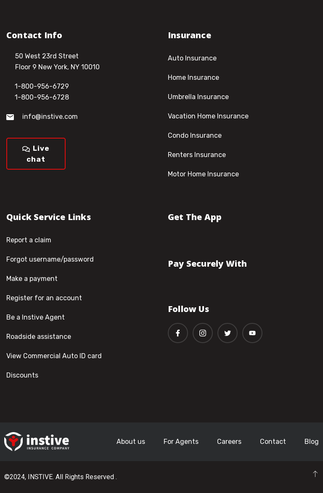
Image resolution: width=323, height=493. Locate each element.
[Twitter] (227, 333)
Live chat (36, 153)
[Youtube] (252, 333)
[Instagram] (203, 333)
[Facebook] (178, 333)
